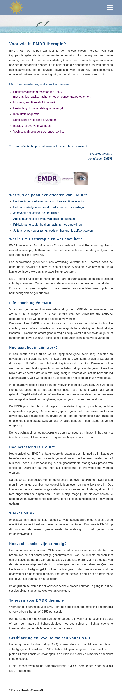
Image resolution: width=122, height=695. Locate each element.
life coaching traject (100, 618)
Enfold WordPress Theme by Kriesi (61, 690)
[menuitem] (108, 7)
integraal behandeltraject (44, 623)
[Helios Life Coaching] (50, 7)
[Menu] (108, 7)
